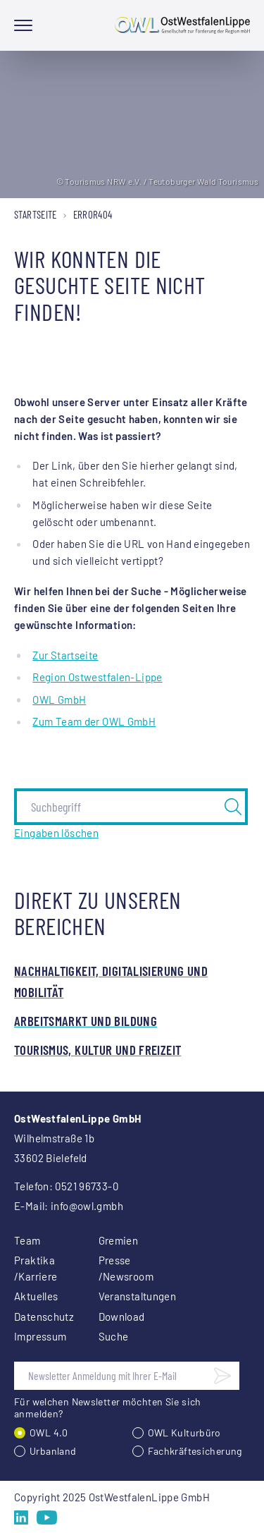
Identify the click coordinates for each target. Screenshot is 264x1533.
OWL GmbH (59, 699)
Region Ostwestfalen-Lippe (97, 677)
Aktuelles (36, 1296)
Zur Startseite (65, 655)
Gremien (119, 1240)
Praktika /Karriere (35, 1268)
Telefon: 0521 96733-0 (66, 1186)
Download (122, 1316)
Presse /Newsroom (124, 1268)
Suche (114, 1336)
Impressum (39, 1336)
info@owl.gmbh (87, 1205)
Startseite (35, 214)
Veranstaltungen (124, 1296)
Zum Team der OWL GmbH (94, 721)
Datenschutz (39, 1316)
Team (27, 1240)
